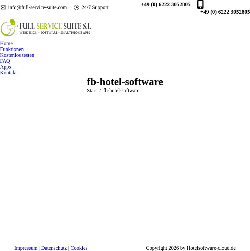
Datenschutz (54, 248)
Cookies (79, 248)
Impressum (25, 248)
